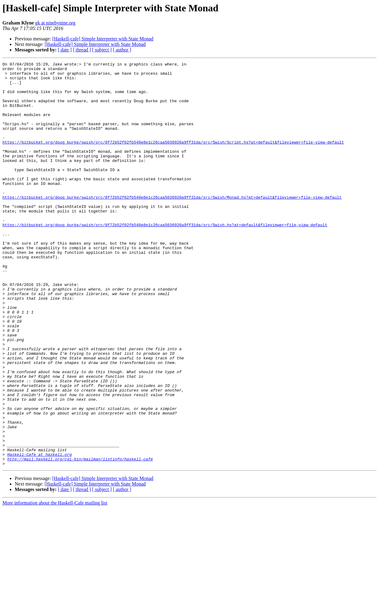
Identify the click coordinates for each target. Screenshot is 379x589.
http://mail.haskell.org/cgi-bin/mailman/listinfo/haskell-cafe (80, 539)
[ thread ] (82, 49)
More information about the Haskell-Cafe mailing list (54, 583)
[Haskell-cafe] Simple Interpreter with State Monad (102, 38)
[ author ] (122, 49)
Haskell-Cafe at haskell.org (39, 533)
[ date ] (65, 49)
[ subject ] (102, 49)
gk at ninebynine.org (55, 22)
